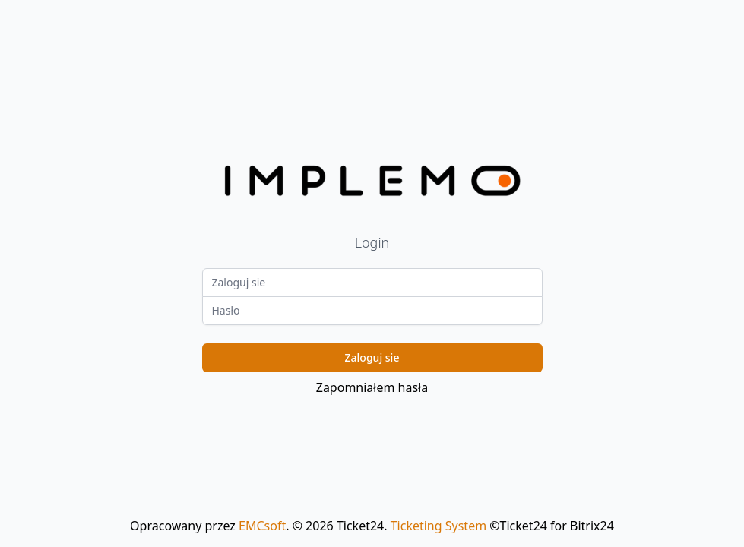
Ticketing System (438, 525)
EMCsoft (262, 525)
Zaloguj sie (372, 357)
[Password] (372, 310)
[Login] (372, 282)
